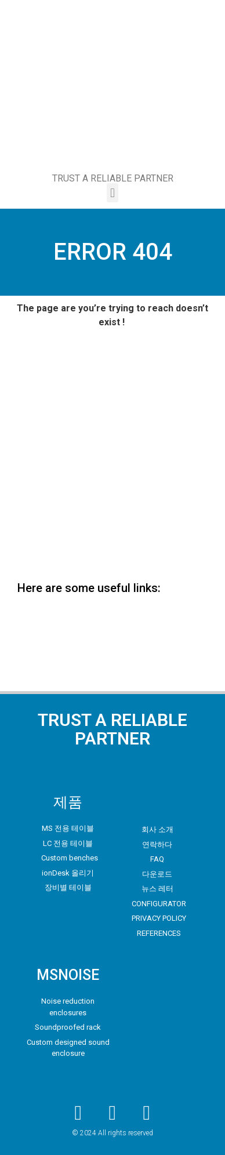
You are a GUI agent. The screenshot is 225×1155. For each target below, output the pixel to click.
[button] (112, 192)
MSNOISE (68, 975)
